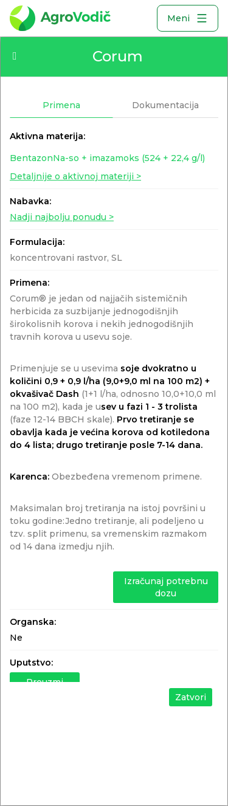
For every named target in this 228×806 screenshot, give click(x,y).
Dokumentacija (165, 105)
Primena (61, 105)
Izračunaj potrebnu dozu (166, 587)
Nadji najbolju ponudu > (62, 217)
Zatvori (190, 697)
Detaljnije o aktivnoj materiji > (75, 176)
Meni (187, 18)
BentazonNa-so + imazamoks (107, 158)
